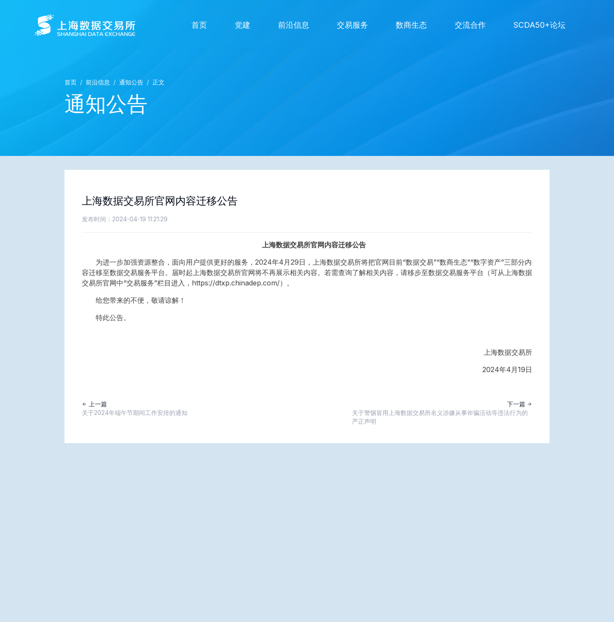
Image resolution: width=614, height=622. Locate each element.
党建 (242, 24)
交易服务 (352, 24)
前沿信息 (293, 24)
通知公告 (131, 82)
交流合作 (470, 24)
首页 (199, 24)
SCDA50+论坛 (540, 24)
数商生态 (411, 24)
